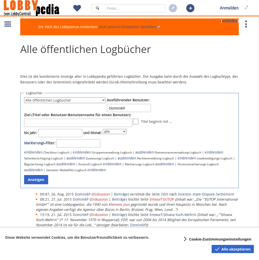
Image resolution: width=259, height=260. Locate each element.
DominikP (138, 225)
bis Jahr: (30, 133)
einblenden (33, 152)
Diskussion (101, 194)
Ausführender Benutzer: (128, 100)
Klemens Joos (119, 204)
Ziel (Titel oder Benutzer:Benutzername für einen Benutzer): (77, 114)
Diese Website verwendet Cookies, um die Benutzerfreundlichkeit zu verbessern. (77, 237)
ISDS (164, 194)
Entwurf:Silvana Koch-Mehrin (173, 215)
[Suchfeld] (134, 8)
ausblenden (144, 152)
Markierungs (34, 143)
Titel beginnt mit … (156, 121)
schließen (229, 21)
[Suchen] (97, 8)
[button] (190, 8)
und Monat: (92, 133)
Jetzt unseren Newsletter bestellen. (128, 27)
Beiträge (121, 194)
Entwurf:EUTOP (162, 199)
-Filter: (39, 143)
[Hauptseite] (40, 8)
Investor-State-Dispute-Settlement (206, 194)
